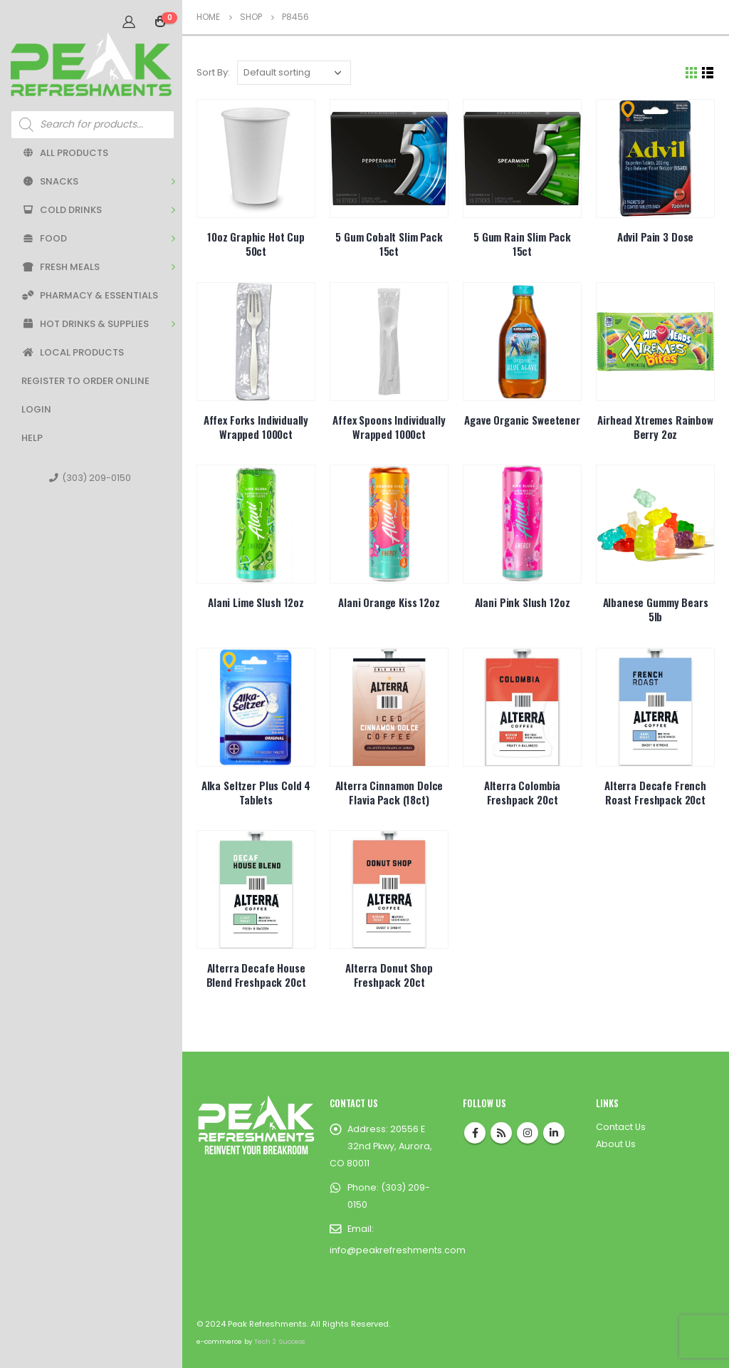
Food (44, 238)
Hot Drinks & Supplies (85, 324)
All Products (64, 153)
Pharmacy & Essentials (89, 295)
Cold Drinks (61, 210)
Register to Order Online (85, 381)
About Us (616, 1144)
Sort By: (213, 72)
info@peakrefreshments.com (398, 1250)
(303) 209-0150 (90, 478)
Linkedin (554, 1133)
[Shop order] (294, 73)
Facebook (475, 1133)
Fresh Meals (60, 267)
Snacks (49, 181)
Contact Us (621, 1127)
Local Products (72, 352)
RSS (501, 1133)
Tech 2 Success (279, 1341)
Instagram (527, 1133)
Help (32, 438)
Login (36, 409)
